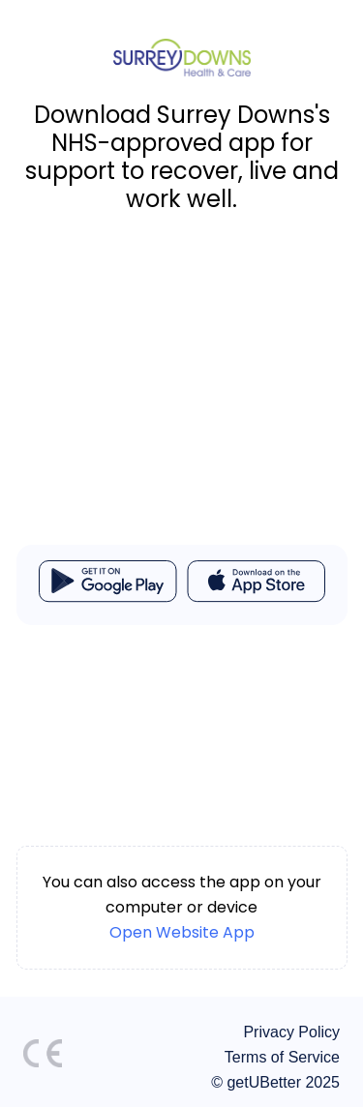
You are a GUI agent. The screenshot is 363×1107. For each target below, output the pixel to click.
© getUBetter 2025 (275, 1082)
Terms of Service (282, 1057)
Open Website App (182, 932)
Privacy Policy (291, 1032)
